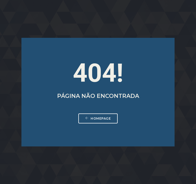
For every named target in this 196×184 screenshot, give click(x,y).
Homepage (98, 118)
